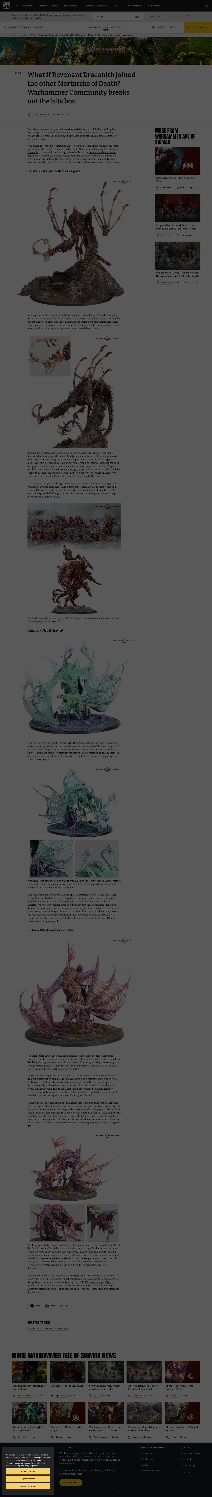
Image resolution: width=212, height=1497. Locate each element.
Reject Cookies (28, 1479)
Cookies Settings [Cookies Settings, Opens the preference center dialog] (28, 1486)
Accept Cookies (28, 1471)
